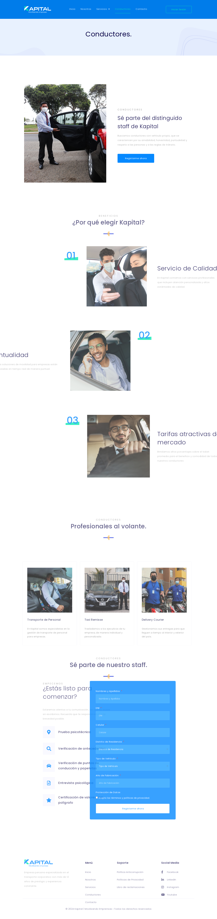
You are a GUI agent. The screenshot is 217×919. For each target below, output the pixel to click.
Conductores (123, 9)
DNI (59, 708)
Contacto (141, 9)
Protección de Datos (69, 792)
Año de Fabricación (68, 775)
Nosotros (86, 9)
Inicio (72, 9)
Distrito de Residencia (70, 742)
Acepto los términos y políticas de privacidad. (85, 797)
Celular (61, 725)
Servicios (103, 9)
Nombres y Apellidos (69, 691)
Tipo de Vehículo (67, 758)
